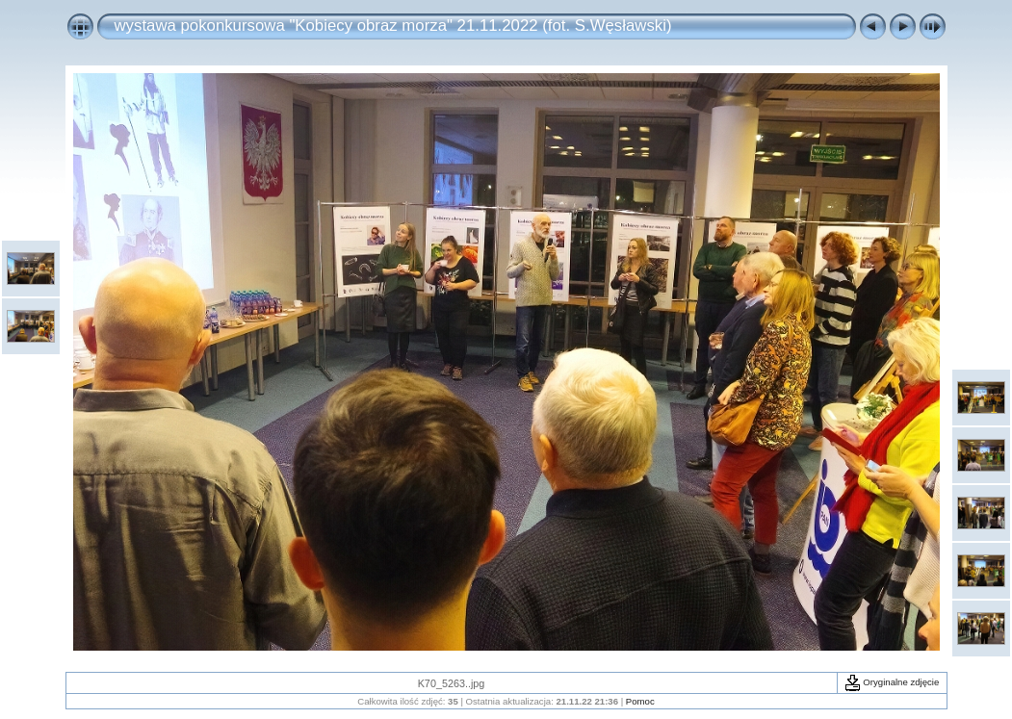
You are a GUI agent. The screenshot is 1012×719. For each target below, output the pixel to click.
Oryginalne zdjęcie (892, 682)
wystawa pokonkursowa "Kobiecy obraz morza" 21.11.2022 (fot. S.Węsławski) (393, 25)
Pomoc (640, 701)
